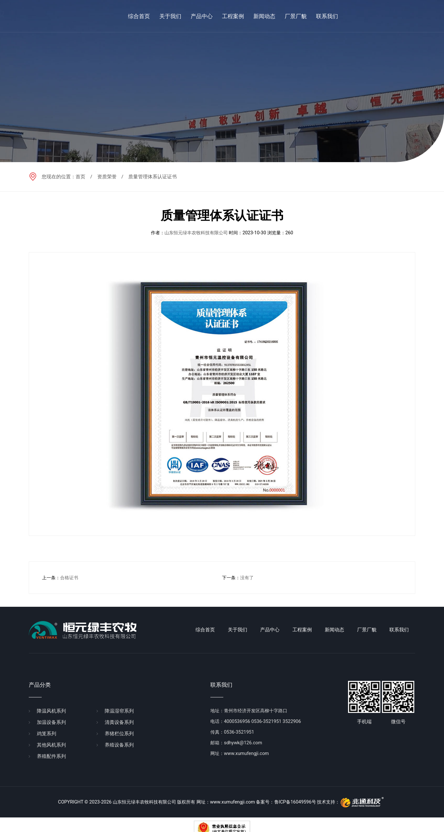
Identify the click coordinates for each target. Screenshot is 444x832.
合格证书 (69, 578)
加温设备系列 (51, 722)
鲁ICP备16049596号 (295, 802)
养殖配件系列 (51, 756)
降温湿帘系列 (119, 711)
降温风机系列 (51, 711)
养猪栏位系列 (119, 734)
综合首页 (205, 630)
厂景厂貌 (366, 630)
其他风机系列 (51, 745)
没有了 (247, 578)
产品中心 (270, 630)
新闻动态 (334, 630)
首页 (80, 177)
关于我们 (237, 630)
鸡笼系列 (46, 734)
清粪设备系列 (119, 722)
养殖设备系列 (119, 745)
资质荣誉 (107, 177)
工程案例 (302, 630)
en (423, 16)
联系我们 (399, 630)
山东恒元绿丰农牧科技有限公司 (196, 233)
